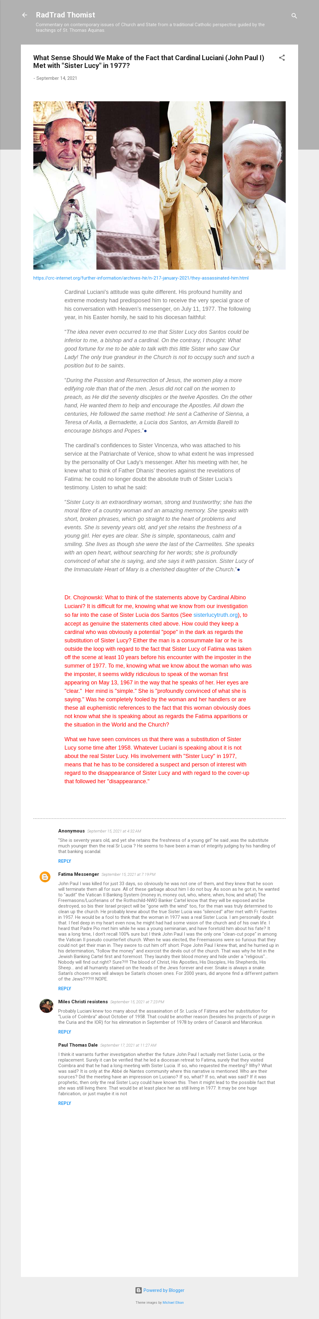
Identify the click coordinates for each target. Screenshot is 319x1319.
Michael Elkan (173, 1303)
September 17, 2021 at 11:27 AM (128, 1045)
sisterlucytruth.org (215, 615)
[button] (282, 59)
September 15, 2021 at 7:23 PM (137, 1002)
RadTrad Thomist (65, 15)
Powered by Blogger (159, 1290)
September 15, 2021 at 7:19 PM (128, 874)
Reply (64, 861)
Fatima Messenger (78, 874)
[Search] (294, 16)
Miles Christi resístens (83, 1002)
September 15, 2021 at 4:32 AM (114, 831)
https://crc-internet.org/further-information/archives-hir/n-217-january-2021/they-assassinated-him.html (141, 278)
